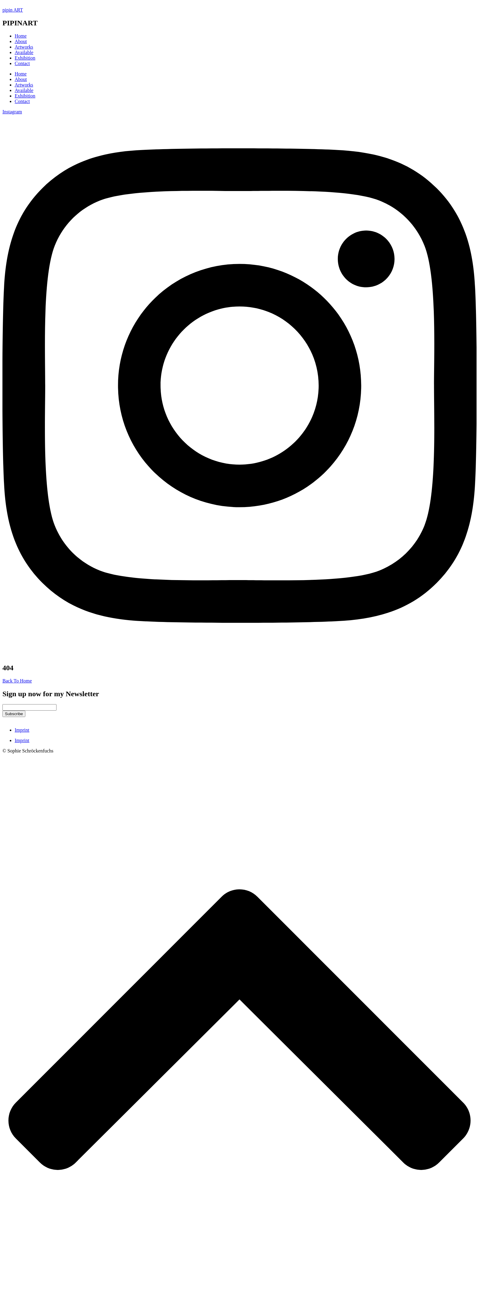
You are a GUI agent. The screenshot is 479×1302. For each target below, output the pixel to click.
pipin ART (12, 10)
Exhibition (25, 95)
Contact (22, 101)
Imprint (22, 730)
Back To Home (17, 680)
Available (24, 90)
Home (21, 73)
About (21, 79)
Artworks (24, 84)
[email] (29, 707)
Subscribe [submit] (14, 714)
